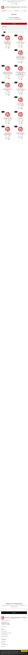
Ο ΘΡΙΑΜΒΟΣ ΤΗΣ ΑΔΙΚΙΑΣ (7, 118)
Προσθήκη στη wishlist (6, 47)
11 (19, 30)
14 (25, 30)
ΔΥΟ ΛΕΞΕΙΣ (20, 118)
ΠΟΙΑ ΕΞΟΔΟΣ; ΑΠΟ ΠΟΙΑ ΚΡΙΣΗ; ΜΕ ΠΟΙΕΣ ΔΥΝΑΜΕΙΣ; (20, 57)
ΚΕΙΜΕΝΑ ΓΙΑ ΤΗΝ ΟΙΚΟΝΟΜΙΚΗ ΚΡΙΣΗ (7, 43)
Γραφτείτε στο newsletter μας (14, 603)
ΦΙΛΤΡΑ (14, 23)
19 (12, 32)
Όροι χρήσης (3, 642)
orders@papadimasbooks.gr (14, 0)
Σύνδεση (11, 3)
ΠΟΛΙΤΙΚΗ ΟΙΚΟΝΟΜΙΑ (18, 19)
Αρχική (8, 19)
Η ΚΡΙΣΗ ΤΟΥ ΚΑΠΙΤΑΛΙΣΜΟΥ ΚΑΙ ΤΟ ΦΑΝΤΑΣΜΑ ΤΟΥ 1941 (7, 73)
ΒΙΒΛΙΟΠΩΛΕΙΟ (12, 19)
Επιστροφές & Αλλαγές (4, 636)
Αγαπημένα (14, 3)
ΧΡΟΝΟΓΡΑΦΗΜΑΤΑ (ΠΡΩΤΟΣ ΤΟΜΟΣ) (8, 90)
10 (17, 30)
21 (16, 32)
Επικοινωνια (3, 646)
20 (14, 32)
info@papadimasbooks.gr (22, 0)
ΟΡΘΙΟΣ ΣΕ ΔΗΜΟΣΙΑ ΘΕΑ (20, 133)
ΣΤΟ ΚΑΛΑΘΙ (9, 47)
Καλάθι (16, 3)
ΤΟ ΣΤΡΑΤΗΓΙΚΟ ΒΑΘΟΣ (20, 104)
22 (18, 32)
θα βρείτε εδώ (15, 654)
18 (10, 32)
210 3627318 (4, 0)
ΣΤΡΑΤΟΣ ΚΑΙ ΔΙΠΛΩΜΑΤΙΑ (20, 42)
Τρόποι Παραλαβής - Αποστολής (6, 632)
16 (6, 32)
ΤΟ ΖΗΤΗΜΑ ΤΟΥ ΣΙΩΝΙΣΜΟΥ (20, 89)
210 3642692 (8, 0)
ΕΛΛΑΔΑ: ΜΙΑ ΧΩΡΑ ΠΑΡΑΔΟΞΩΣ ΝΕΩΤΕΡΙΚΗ (8, 134)
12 (21, 30)
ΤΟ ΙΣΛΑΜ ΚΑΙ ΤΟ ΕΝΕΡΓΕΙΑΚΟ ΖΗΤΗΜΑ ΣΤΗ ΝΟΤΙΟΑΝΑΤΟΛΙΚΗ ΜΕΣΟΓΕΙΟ (20, 73)
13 (23, 30)
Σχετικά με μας (3, 641)
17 (8, 32)
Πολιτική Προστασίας (4, 644)
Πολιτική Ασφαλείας (4, 634)
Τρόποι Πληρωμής (4, 631)
